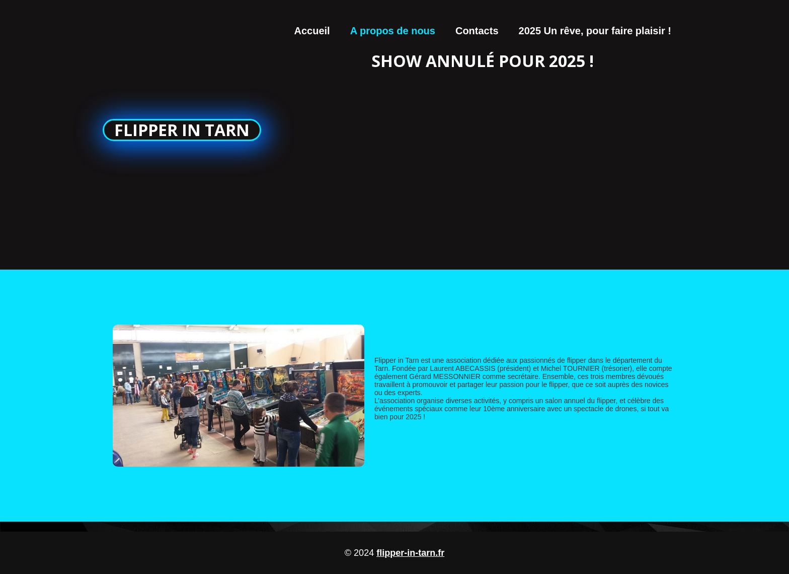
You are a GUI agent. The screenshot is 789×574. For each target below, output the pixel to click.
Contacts (477, 30)
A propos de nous (392, 30)
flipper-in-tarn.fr (410, 553)
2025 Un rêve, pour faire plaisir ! (595, 30)
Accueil (312, 30)
